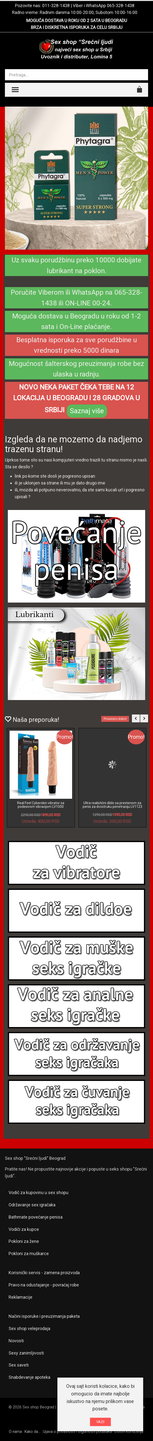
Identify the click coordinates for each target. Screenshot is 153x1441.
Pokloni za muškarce (29, 1253)
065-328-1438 (120, 5)
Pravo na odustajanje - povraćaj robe (44, 1284)
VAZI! (100, 1422)
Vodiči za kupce (24, 1229)
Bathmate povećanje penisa (36, 1217)
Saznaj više (87, 411)
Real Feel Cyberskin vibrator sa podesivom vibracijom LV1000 (40, 805)
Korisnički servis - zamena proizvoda (44, 1272)
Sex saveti (19, 1365)
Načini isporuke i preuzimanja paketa (44, 1316)
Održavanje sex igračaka (32, 1204)
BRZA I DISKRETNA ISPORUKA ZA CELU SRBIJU (76, 27)
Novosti (16, 1340)
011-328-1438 (56, 5)
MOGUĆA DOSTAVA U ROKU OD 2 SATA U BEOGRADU (76, 20)
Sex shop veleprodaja (29, 1328)
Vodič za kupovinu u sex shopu (38, 1192)
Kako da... (32, 1431)
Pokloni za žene (24, 1241)
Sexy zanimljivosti (26, 1353)
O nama (15, 1431)
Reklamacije (20, 1297)
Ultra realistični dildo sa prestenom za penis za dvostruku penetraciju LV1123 (112, 805)
